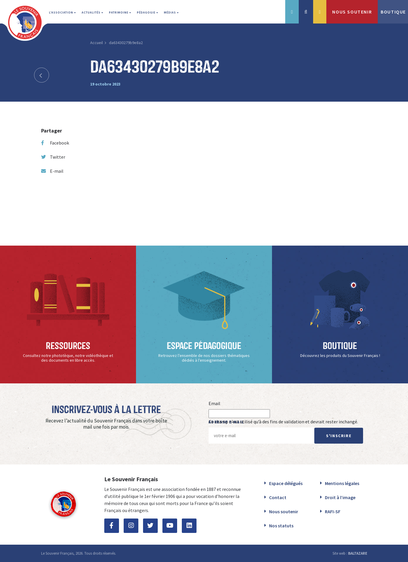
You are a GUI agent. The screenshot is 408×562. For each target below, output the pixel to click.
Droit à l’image (340, 497)
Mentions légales (342, 483)
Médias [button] (170, 12)
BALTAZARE (357, 553)
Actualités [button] (91, 12)
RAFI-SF (332, 511)
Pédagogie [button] (146, 12)
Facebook (55, 143)
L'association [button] (61, 12)
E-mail (52, 171)
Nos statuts (281, 526)
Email (214, 403)
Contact (277, 497)
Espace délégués (286, 483)
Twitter (53, 157)
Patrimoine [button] (119, 12)
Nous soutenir (283, 511)
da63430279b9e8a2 (126, 42)
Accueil (96, 42)
